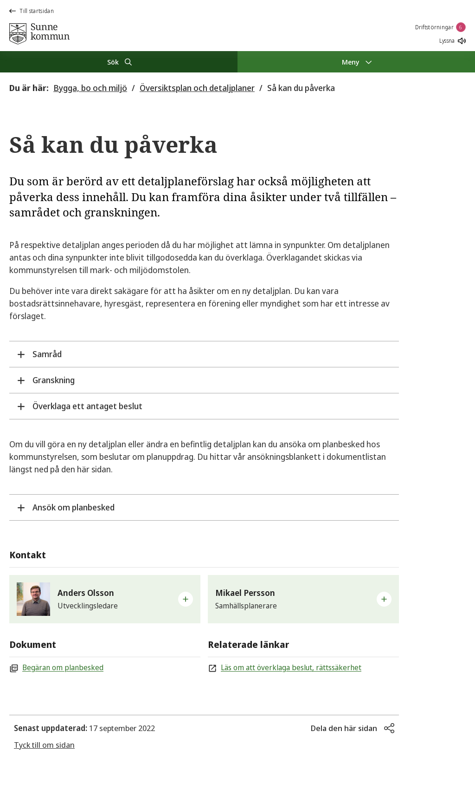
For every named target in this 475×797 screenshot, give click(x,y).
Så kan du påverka (301, 87)
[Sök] (119, 61)
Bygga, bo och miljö (90, 87)
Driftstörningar (440, 27)
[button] (105, 599)
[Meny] (356, 61)
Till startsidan (31, 11)
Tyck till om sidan (44, 744)
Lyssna (452, 41)
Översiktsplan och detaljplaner (197, 87)
